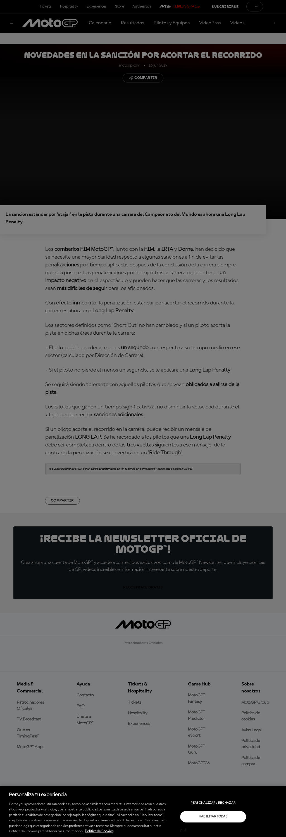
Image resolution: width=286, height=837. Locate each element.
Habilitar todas (213, 816)
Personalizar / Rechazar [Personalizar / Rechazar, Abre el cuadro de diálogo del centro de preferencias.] (212, 803)
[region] (143, 811)
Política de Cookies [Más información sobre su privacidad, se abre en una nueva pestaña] (99, 831)
